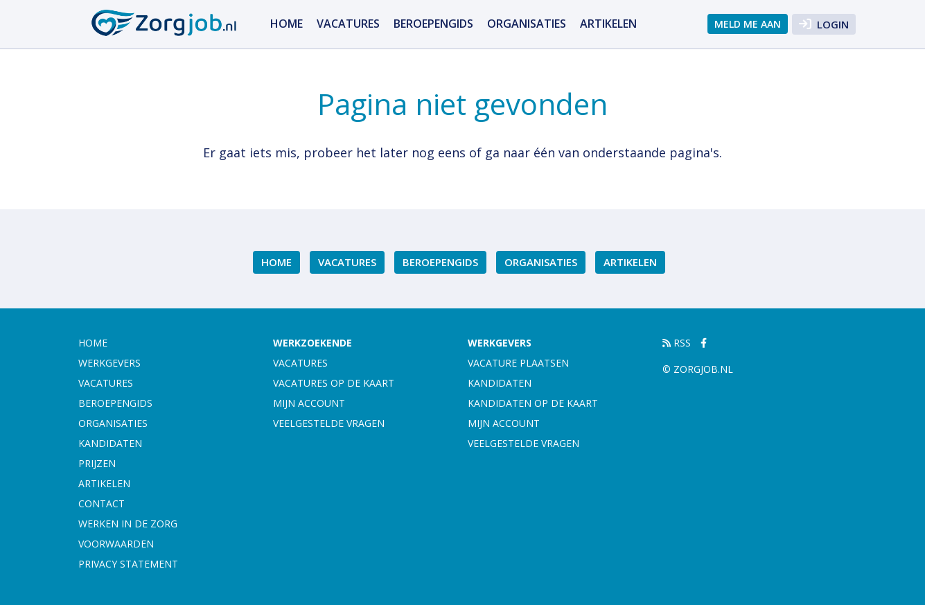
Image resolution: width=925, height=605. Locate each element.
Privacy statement (128, 563)
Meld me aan (747, 23)
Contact (101, 503)
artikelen (608, 23)
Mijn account (309, 403)
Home (286, 23)
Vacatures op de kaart (333, 382)
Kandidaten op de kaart (533, 403)
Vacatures (348, 23)
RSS (676, 342)
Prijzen (97, 463)
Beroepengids (433, 23)
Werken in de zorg (127, 523)
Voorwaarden (116, 543)
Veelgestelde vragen (329, 423)
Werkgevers (109, 362)
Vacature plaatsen (518, 362)
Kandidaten (110, 443)
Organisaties (526, 23)
